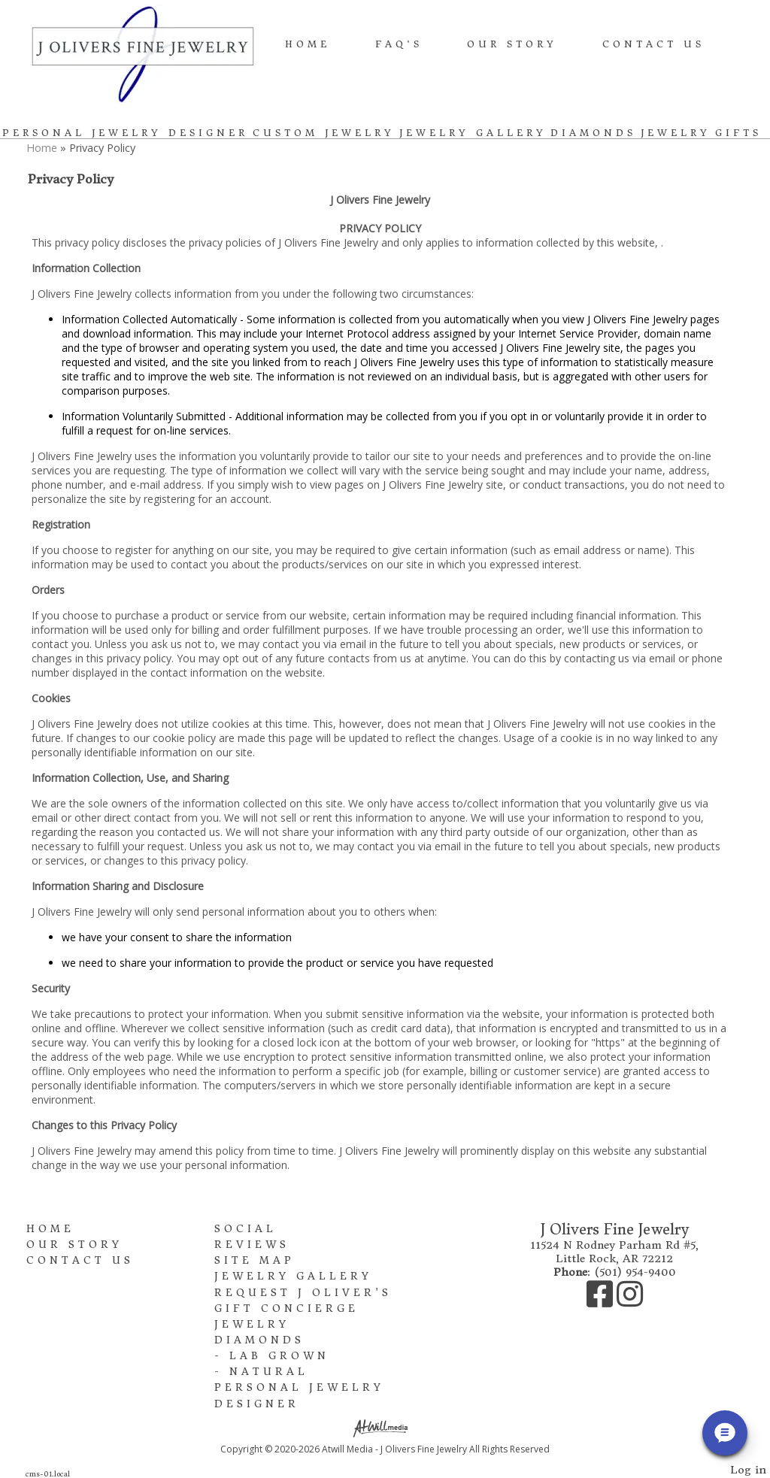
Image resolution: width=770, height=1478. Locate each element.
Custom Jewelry (324, 132)
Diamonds (593, 132)
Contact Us (653, 44)
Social (245, 1228)
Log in (748, 1469)
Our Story (512, 44)
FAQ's (399, 44)
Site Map (254, 1260)
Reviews (252, 1244)
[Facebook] (602, 1301)
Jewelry (676, 132)
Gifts (738, 132)
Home (307, 44)
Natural (268, 1371)
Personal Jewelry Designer (125, 132)
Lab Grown (279, 1355)
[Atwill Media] (385, 1427)
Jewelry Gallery (473, 132)
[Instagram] (630, 1301)
